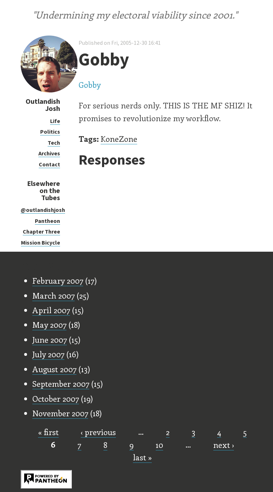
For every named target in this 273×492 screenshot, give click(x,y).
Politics (50, 131)
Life (55, 120)
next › (223, 444)
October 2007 (55, 398)
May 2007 (49, 324)
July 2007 (48, 354)
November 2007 (60, 413)
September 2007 (60, 383)
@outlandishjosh (43, 209)
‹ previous (98, 432)
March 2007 (53, 295)
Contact (49, 164)
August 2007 (54, 369)
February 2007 (57, 280)
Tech (54, 142)
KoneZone (119, 138)
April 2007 (51, 310)
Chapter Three (41, 231)
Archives (49, 153)
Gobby (90, 84)
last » (142, 457)
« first (48, 432)
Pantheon (47, 220)
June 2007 (49, 339)
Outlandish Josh (43, 105)
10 (159, 444)
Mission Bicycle (40, 242)
